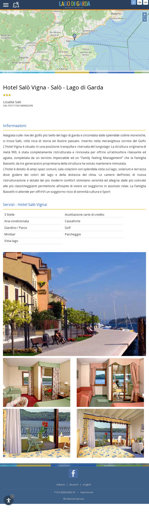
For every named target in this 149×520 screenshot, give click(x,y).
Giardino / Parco (15, 228)
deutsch (74, 484)
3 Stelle (9, 214)
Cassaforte (72, 221)
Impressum (86, 492)
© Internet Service (73, 498)
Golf (68, 228)
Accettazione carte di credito (84, 214)
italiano (61, 484)
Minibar (9, 234)
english (87, 484)
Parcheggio (73, 234)
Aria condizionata (16, 221)
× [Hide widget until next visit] (12, 496)
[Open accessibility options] (8, 500)
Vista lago (11, 241)
